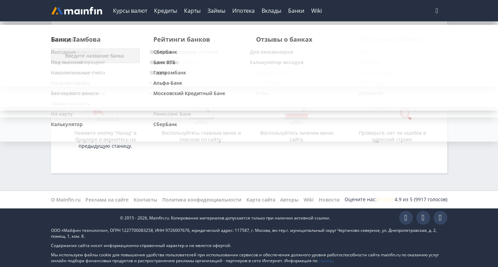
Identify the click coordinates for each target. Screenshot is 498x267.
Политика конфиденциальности (201, 199)
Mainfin (82, 217)
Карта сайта (260, 199)
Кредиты (165, 10)
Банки (296, 10)
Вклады (271, 10)
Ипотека (243, 10)
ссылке (325, 261)
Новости (329, 199)
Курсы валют (130, 10)
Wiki (316, 10)
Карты (192, 10)
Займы (216, 10)
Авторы (289, 199)
